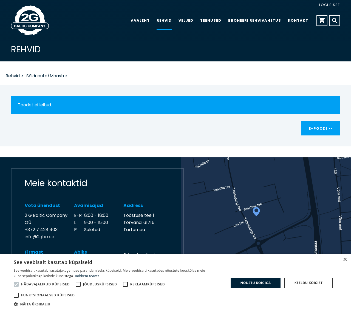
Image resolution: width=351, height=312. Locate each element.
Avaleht (140, 21)
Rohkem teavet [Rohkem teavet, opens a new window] (87, 276)
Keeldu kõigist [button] (309, 282)
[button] (118, 304)
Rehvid (164, 21)
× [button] (345, 260)
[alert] (175, 283)
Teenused (210, 21)
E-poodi (318, 128)
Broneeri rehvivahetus (254, 21)
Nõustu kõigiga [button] (255, 282)
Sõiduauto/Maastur (46, 76)
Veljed (186, 21)
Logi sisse (329, 4)
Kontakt (298, 21)
